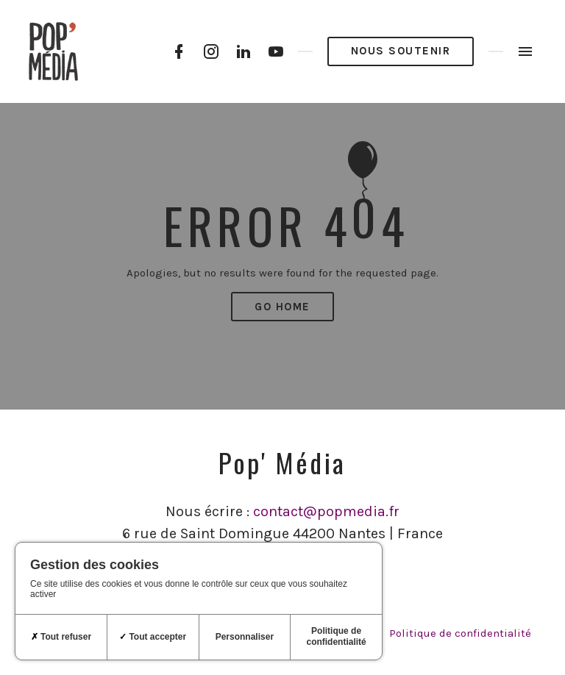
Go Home (282, 306)
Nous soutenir (401, 50)
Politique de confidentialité (460, 633)
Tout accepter (152, 637)
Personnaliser (245, 637)
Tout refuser (61, 637)
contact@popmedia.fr (326, 511)
